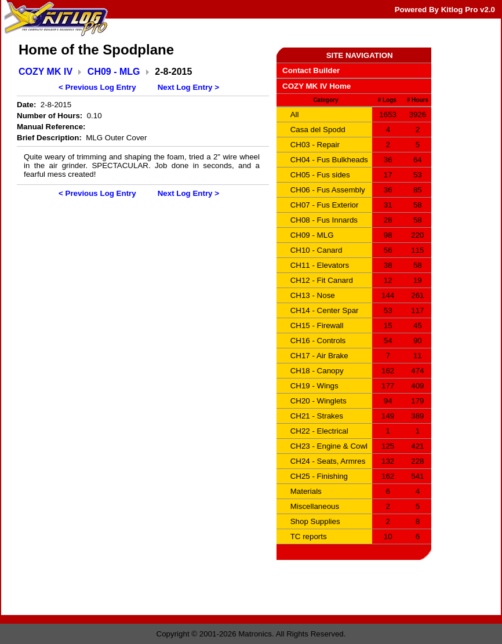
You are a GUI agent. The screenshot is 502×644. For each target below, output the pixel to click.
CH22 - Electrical (319, 431)
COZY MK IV (45, 72)
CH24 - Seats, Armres (328, 461)
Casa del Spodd (317, 129)
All (294, 114)
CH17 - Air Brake (319, 355)
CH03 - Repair (315, 144)
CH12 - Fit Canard (321, 280)
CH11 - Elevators (319, 265)
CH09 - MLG (114, 72)
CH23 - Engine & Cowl (329, 446)
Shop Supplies (315, 521)
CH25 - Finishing (319, 476)
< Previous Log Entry (97, 87)
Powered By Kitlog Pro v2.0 (445, 9)
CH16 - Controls (318, 340)
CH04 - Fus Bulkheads (329, 159)
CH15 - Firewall (317, 325)
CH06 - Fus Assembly (327, 189)
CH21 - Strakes (316, 416)
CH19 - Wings (314, 385)
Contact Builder (311, 70)
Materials (306, 491)
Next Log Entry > (188, 87)
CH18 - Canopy (317, 370)
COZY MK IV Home (316, 86)
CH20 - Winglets (318, 400)
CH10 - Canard (316, 250)
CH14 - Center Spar (324, 310)
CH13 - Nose (312, 295)
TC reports (308, 536)
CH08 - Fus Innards (324, 220)
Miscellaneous (314, 506)
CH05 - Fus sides (320, 174)
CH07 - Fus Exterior (324, 205)
